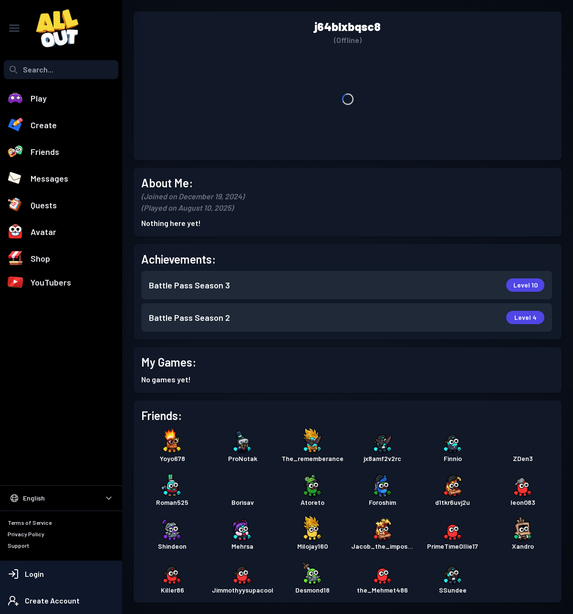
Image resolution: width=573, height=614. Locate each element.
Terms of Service (30, 522)
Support (18, 545)
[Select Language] (61, 498)
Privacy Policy (26, 534)
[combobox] (61, 69)
